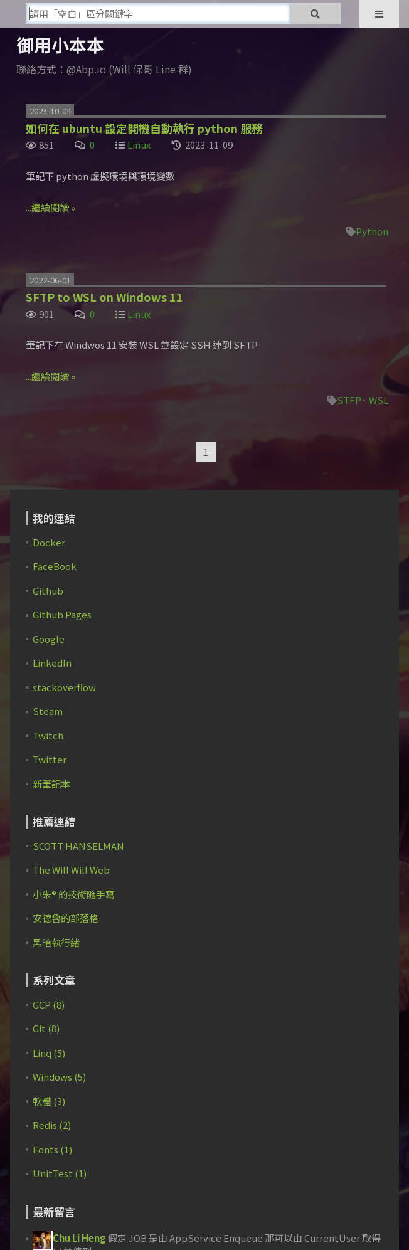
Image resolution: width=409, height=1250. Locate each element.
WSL (378, 399)
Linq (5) (49, 1052)
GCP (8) (49, 1004)
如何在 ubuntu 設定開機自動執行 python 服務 (144, 128)
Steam (48, 711)
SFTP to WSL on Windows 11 (104, 297)
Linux (139, 144)
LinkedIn (52, 662)
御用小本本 (60, 44)
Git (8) (46, 1028)
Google (49, 638)
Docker (49, 542)
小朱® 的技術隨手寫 (74, 894)
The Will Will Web (71, 869)
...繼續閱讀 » (50, 207)
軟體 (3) (49, 1101)
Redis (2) (52, 1124)
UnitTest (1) (60, 1173)
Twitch (48, 735)
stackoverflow (64, 687)
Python (372, 231)
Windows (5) (59, 1076)
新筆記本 (51, 783)
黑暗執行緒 (56, 942)
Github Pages (62, 614)
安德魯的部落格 (65, 917)
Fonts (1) (52, 1149)
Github (48, 590)
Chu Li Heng (79, 1237)
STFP (349, 399)
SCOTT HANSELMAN (78, 845)
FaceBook (55, 566)
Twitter (49, 759)
